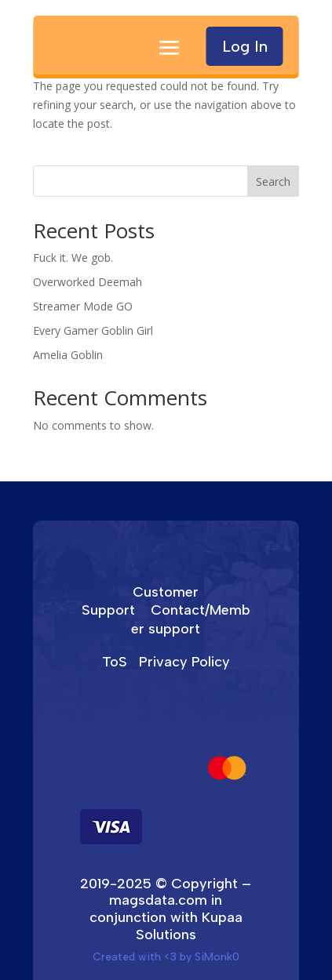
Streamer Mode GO (83, 306)
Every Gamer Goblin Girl (93, 330)
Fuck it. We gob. (73, 257)
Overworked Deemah (87, 281)
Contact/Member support (190, 619)
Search (273, 181)
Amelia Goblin (68, 354)
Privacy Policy (184, 661)
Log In (245, 46)
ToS (114, 661)
